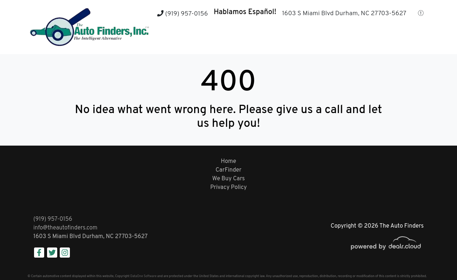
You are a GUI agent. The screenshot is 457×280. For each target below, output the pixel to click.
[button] (206, 40)
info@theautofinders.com (65, 228)
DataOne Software (143, 276)
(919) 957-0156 (182, 14)
